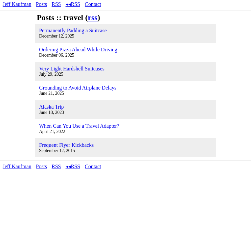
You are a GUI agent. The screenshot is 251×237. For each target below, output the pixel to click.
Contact (93, 4)
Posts (41, 4)
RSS (56, 4)
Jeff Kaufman (17, 4)
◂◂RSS (73, 4)
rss (92, 17)
